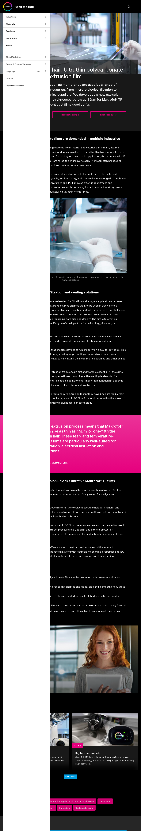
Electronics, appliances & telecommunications (71, 801)
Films (40, 808)
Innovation (64, 808)
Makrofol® (21, 801)
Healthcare (105, 801)
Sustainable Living (84, 808)
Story (51, 808)
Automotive (37, 801)
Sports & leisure (24, 808)
